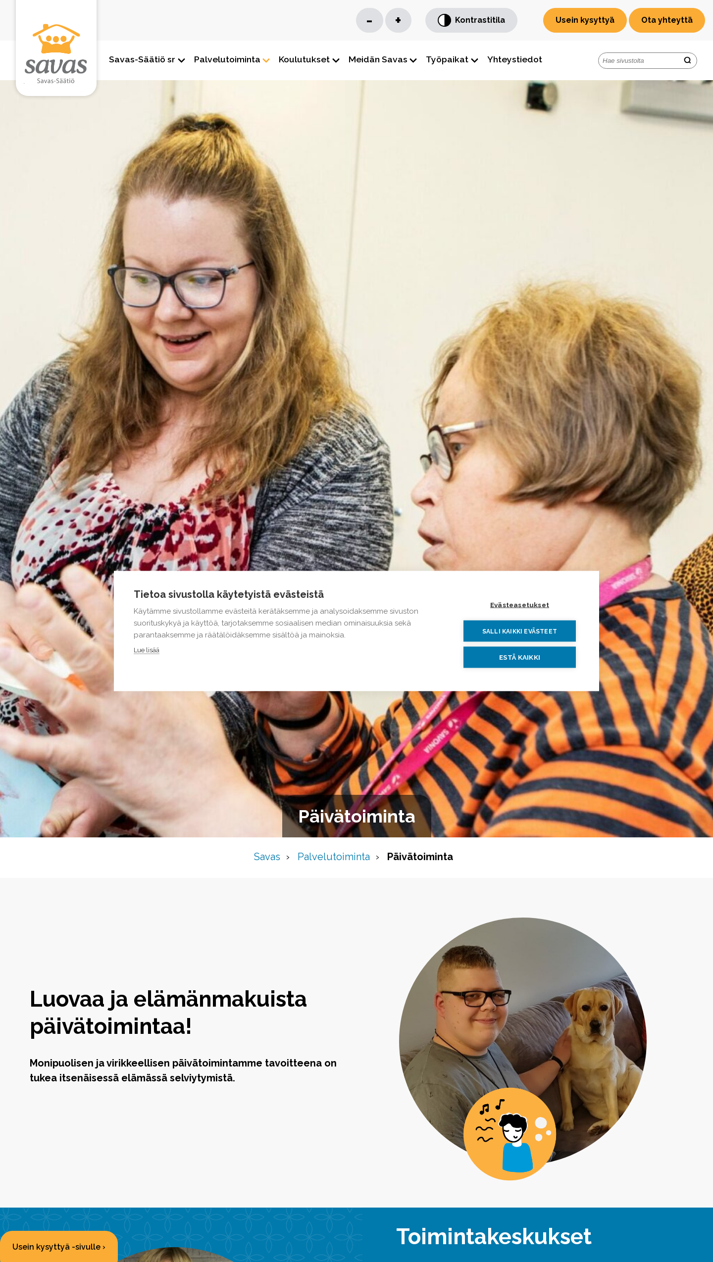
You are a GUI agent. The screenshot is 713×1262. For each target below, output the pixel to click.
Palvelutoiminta (227, 59)
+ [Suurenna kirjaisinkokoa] (398, 20)
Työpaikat (447, 59)
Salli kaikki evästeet (519, 631)
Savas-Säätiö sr (142, 59)
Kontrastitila (471, 20)
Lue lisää (146, 650)
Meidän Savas (378, 59)
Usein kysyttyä (585, 20)
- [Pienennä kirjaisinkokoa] (369, 20)
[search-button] (687, 60)
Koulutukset (304, 59)
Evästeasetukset (519, 605)
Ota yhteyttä (667, 20)
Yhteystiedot (514, 59)
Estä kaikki (519, 657)
